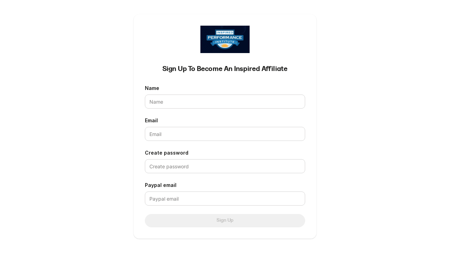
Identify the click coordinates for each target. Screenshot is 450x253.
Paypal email (160, 185)
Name (152, 88)
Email (151, 120)
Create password (166, 153)
